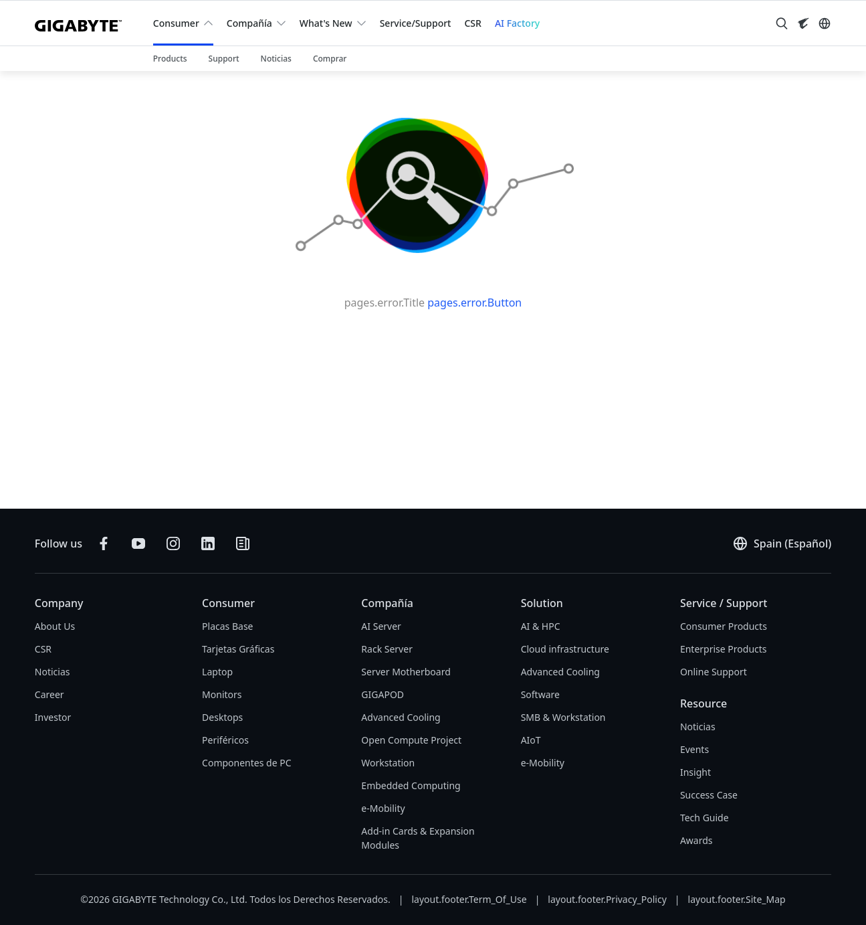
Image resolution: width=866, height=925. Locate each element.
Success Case (709, 794)
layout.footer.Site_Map (737, 899)
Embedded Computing (410, 785)
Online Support (713, 671)
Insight (695, 772)
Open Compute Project (411, 740)
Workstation (388, 762)
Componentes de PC (246, 762)
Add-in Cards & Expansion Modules (417, 838)
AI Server (381, 626)
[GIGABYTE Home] (83, 23)
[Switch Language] (824, 23)
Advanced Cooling (400, 717)
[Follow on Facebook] (103, 543)
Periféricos (225, 740)
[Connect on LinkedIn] (208, 543)
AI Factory (517, 23)
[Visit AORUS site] (803, 23)
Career (49, 694)
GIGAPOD (382, 694)
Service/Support (415, 23)
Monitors (221, 694)
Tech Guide (704, 817)
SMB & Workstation (563, 717)
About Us (55, 626)
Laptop (217, 671)
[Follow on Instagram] (173, 543)
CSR (472, 23)
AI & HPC (540, 626)
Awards (696, 840)
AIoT (531, 740)
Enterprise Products (723, 649)
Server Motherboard (405, 671)
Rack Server (387, 649)
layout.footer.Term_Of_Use (468, 899)
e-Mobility (383, 808)
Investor (53, 717)
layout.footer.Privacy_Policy (607, 899)
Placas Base (227, 626)
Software (540, 694)
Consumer (176, 23)
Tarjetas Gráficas (238, 649)
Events (694, 749)
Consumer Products (723, 626)
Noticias (52, 671)
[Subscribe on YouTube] (138, 543)
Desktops (222, 717)
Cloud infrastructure (565, 649)
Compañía (249, 23)
